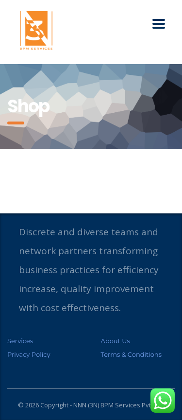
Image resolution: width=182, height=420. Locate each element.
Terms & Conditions (131, 354)
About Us (115, 341)
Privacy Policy (28, 354)
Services (20, 341)
